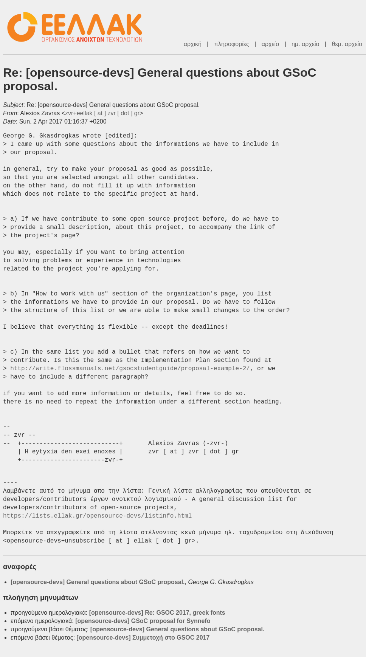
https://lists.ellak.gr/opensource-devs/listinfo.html (97, 516)
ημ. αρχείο (305, 44)
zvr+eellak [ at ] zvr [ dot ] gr (102, 113)
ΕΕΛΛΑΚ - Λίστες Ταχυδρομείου (78, 27)
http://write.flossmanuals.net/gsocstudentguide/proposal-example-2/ (130, 368)
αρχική (193, 44)
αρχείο (270, 44)
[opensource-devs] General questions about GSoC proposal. (98, 582)
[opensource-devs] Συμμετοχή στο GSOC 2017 (142, 637)
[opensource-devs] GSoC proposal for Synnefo (142, 621)
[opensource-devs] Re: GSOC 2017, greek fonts (157, 612)
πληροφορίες (231, 44)
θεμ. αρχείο (347, 44)
